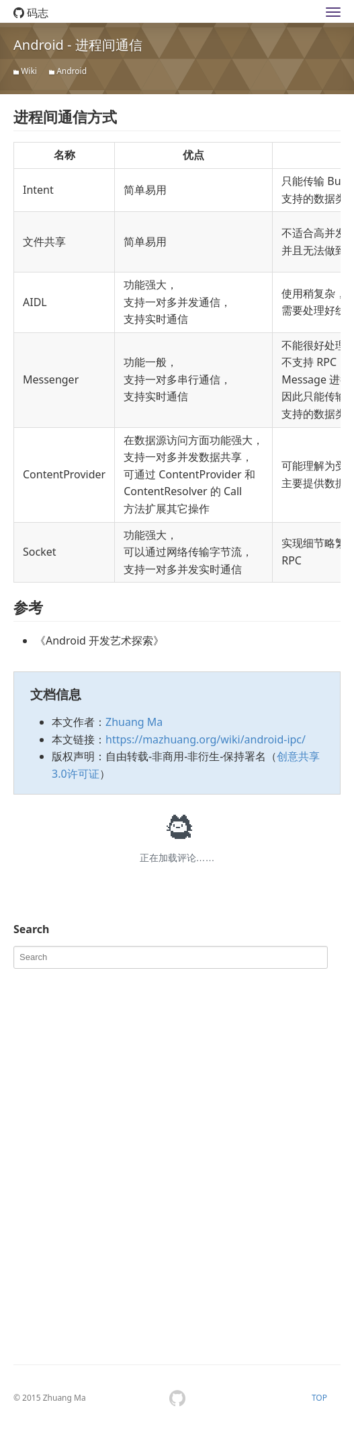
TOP (319, 1397)
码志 (30, 12)
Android (71, 71)
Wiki (29, 71)
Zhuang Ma (134, 721)
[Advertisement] (114, 1060)
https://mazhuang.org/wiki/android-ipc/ (205, 739)
